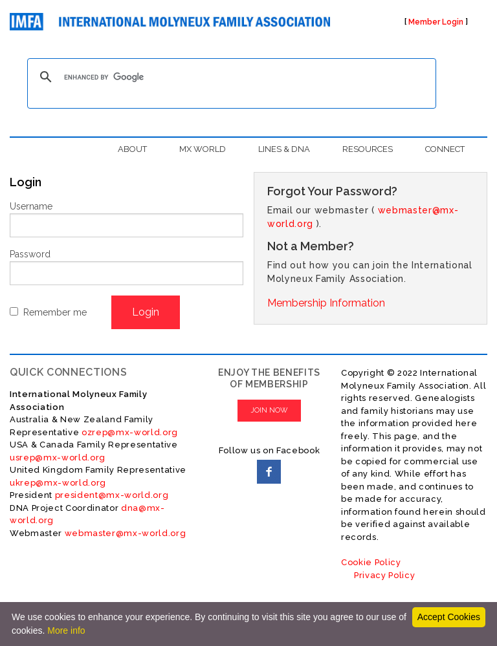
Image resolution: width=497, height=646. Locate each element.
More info (66, 630)
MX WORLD (202, 149)
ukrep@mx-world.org (58, 483)
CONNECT (445, 149)
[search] (229, 77)
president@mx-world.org (112, 495)
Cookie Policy (371, 562)
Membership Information (326, 303)
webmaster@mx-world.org (125, 533)
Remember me (55, 312)
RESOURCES (367, 149)
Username (31, 206)
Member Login (435, 22)
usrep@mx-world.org (57, 457)
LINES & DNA (284, 149)
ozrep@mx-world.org (130, 432)
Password (30, 254)
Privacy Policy (384, 575)
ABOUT (132, 149)
